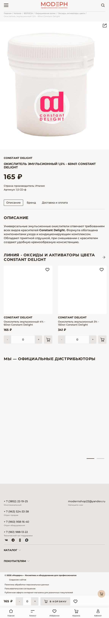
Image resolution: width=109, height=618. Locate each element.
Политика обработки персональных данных (27, 584)
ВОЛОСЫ (28, 13)
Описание (13, 202)
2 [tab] (100, 458)
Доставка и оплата (55, 202)
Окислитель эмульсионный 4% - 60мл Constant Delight (24, 323)
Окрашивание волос (45, 13)
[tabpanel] (19, 412)
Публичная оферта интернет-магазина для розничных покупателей (39, 592)
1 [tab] (90, 458)
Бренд (31, 202)
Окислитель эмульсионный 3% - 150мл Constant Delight (78, 323)
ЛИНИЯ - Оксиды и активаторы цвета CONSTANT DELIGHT (49, 257)
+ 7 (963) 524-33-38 (16, 511)
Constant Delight (18, 158)
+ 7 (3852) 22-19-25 (16, 501)
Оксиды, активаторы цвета (71, 13)
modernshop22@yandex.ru (86, 501)
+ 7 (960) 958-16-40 (16, 521)
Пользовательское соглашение (20, 588)
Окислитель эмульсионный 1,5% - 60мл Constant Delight (32, 16)
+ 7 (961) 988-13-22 (16, 532)
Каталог (18, 13)
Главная (8, 13)
